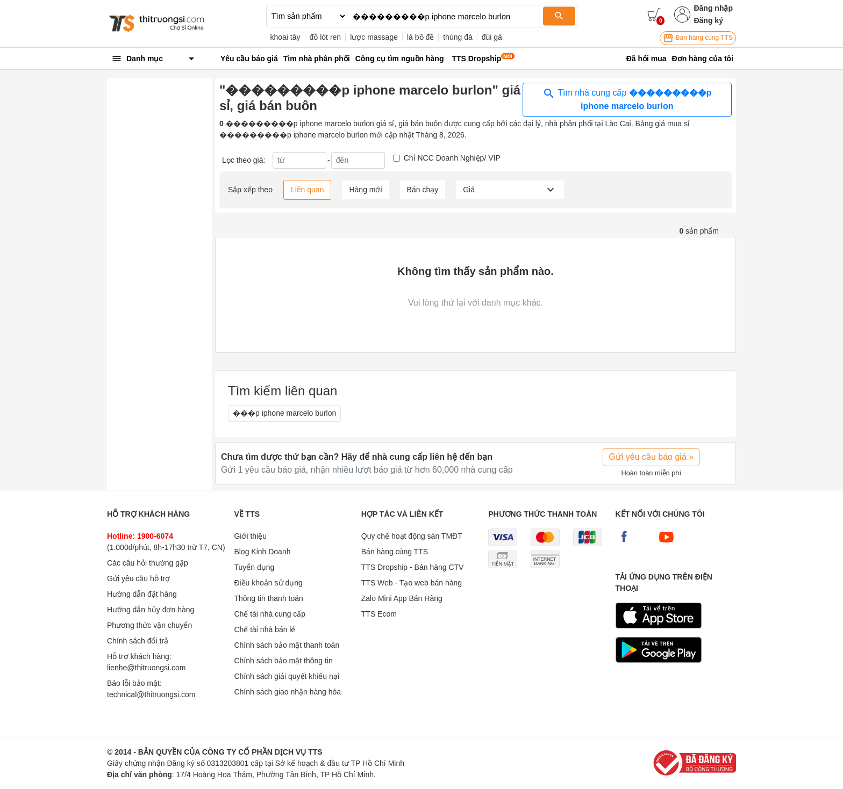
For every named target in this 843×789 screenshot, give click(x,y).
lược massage (374, 37)
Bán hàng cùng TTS (698, 38)
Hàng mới (365, 189)
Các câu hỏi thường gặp (147, 563)
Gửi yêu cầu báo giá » (651, 456)
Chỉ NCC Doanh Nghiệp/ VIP (452, 158)
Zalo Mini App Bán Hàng (401, 598)
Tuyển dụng (254, 567)
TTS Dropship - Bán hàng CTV (412, 567)
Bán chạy (423, 189)
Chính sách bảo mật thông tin (283, 660)
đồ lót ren (325, 37)
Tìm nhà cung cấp (627, 99)
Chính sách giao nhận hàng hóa (287, 691)
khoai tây (285, 37)
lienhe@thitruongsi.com (146, 667)
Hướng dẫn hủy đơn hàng (150, 609)
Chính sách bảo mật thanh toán (286, 645)
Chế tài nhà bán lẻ (264, 629)
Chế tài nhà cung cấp (269, 614)
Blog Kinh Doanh (262, 551)
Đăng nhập (713, 8)
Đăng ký (708, 20)
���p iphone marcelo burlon (284, 413)
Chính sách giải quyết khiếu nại (286, 676)
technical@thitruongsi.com (151, 694)
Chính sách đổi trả (137, 640)
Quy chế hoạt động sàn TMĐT (411, 536)
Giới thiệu (250, 536)
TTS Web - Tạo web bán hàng (411, 582)
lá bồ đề (420, 37)
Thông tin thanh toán (268, 598)
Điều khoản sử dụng (268, 582)
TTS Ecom (379, 614)
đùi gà (492, 37)
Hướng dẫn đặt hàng (142, 594)
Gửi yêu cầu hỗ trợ (138, 578)
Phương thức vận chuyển (149, 625)
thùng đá (458, 37)
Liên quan (307, 189)
